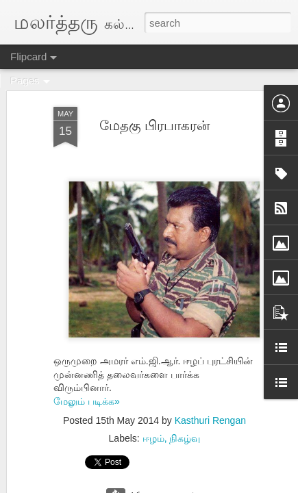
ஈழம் (153, 438)
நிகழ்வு (184, 438)
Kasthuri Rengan (210, 420)
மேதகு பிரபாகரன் (154, 125)
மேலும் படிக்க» (86, 401)
